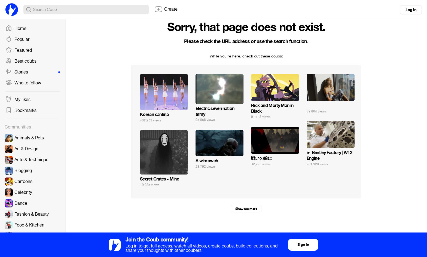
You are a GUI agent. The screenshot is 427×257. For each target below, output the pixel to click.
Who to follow (23, 83)
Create (166, 9)
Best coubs (20, 61)
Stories (32, 72)
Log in (410, 10)
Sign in (303, 244)
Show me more (246, 209)
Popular (17, 39)
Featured (18, 50)
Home (15, 28)
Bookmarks (20, 110)
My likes (17, 99)
